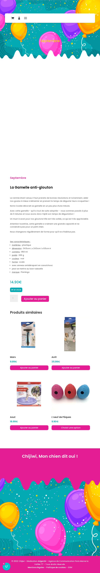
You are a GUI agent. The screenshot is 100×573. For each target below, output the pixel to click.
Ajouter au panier (35, 299)
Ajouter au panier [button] (29, 367)
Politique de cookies (56, 567)
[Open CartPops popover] (6, 566)
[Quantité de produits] (14, 298)
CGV (70, 567)
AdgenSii (42, 561)
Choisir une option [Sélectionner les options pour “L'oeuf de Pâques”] (70, 427)
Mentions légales (36, 567)
